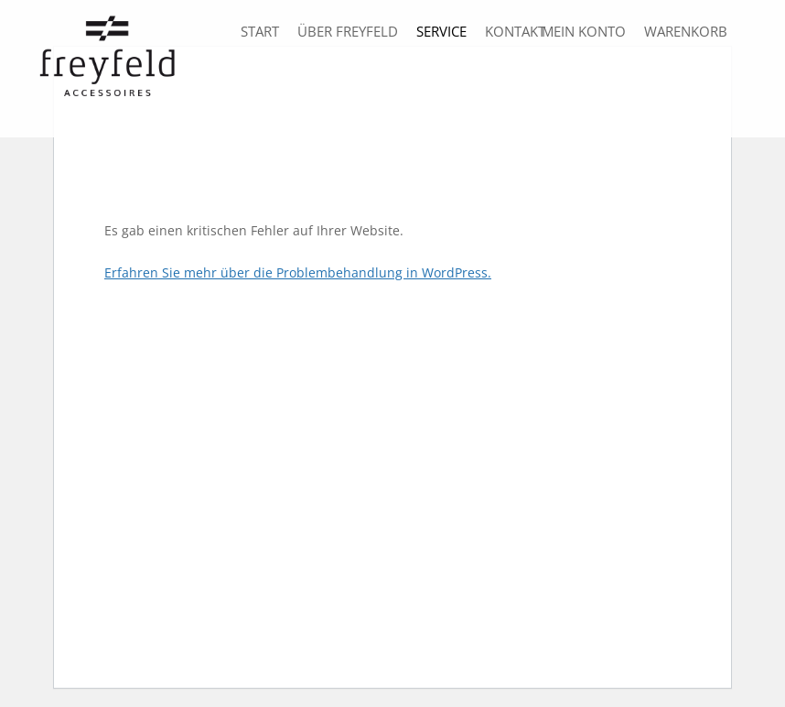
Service (441, 31)
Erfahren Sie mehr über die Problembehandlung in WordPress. (297, 272)
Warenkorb (685, 31)
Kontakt (515, 31)
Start (260, 31)
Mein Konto (584, 31)
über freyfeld (347, 31)
